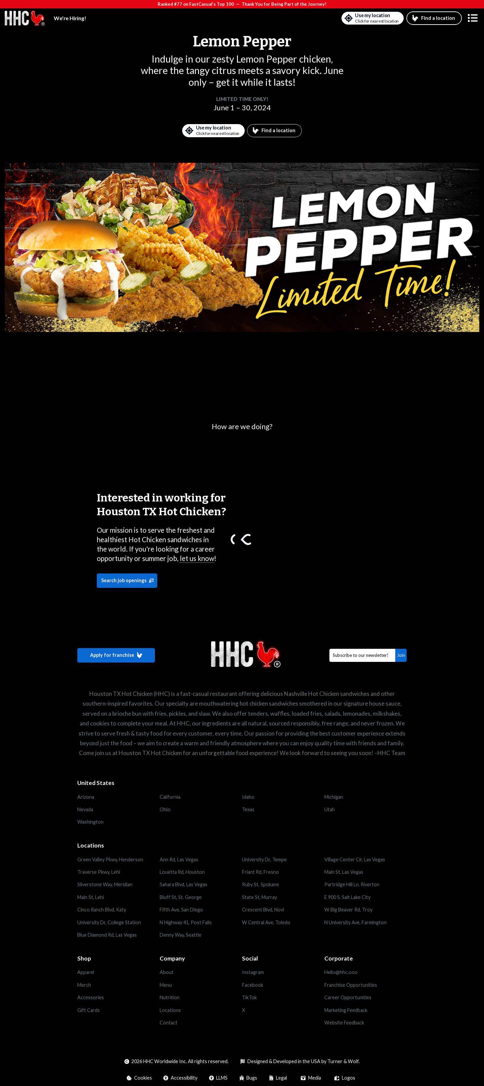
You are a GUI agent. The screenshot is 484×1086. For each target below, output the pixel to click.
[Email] (362, 655)
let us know (197, 558)
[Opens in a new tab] (118, 972)
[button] (473, 18)
